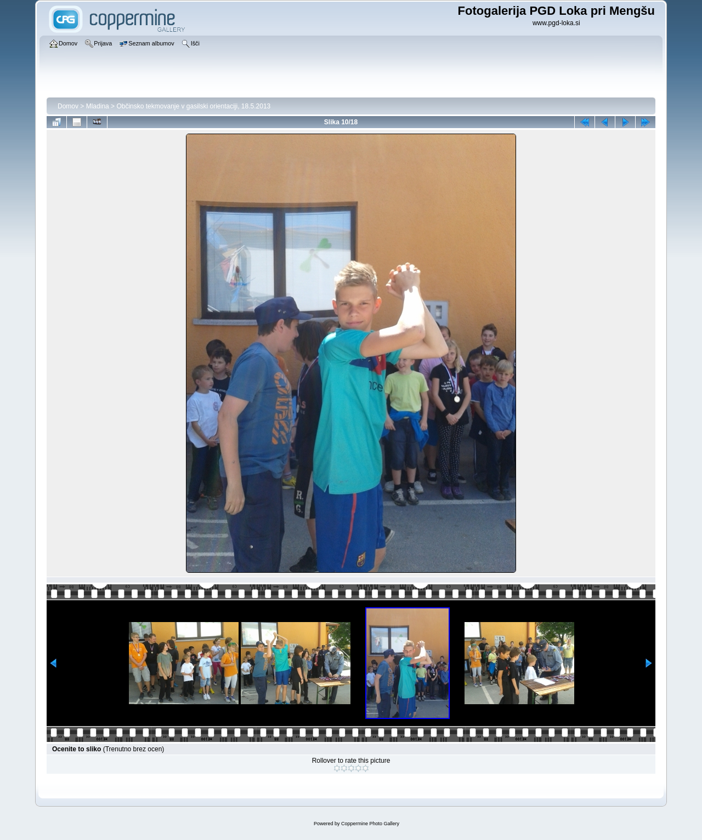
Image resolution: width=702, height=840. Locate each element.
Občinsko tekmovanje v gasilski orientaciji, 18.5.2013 (193, 106)
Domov (68, 106)
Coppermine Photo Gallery (370, 823)
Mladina (97, 106)
